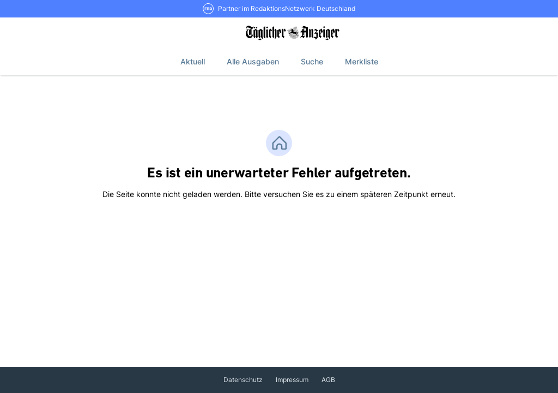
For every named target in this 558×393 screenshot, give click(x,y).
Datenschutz (243, 380)
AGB (328, 380)
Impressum (292, 380)
